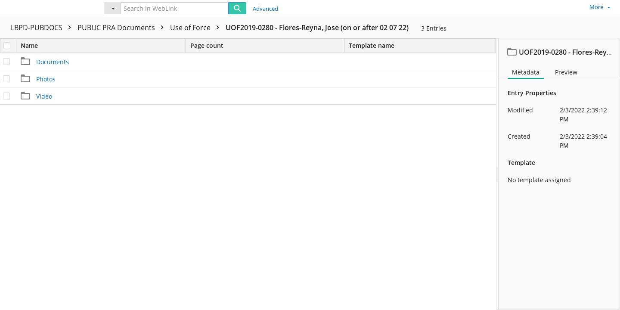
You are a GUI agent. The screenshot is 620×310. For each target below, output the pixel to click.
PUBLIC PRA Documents (123, 27)
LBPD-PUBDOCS (43, 27)
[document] (559, 174)
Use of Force (196, 27)
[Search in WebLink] (174, 8)
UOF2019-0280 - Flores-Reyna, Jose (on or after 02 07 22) (317, 27)
